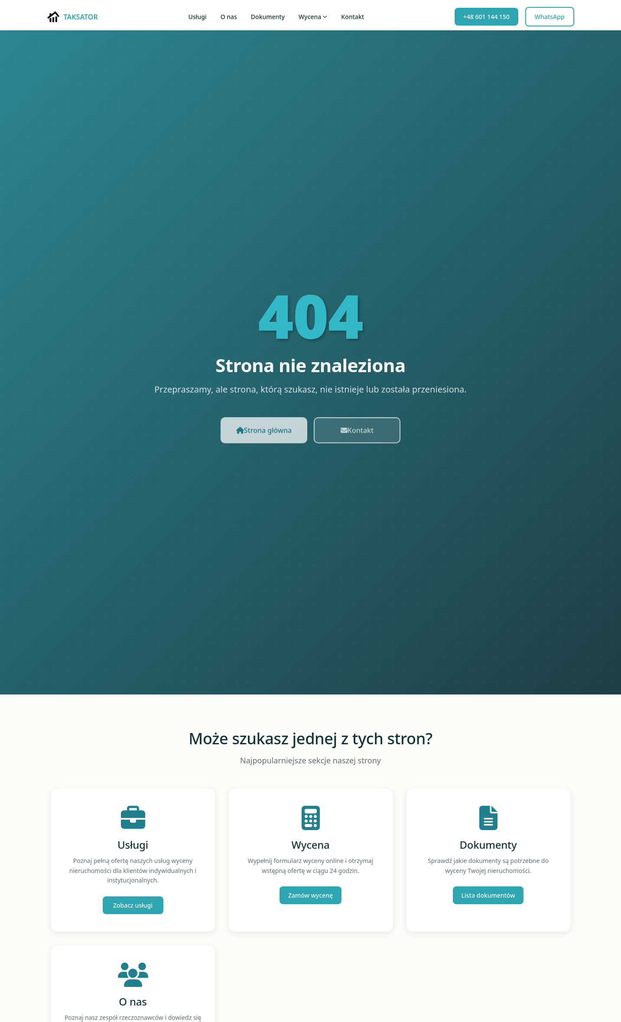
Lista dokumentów (488, 895)
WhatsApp (550, 17)
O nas (229, 17)
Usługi (197, 17)
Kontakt (352, 17)
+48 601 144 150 (486, 17)
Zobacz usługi (133, 905)
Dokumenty (268, 17)
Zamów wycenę (310, 895)
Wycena (313, 17)
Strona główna (264, 434)
